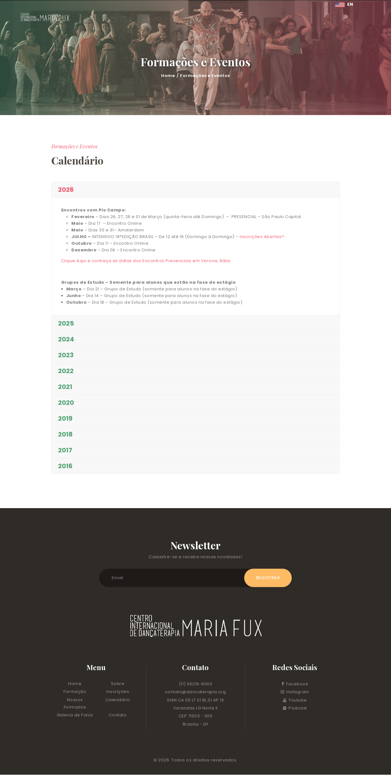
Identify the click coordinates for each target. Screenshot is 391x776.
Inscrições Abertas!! (262, 237)
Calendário (117, 701)
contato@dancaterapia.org (195, 693)
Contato (118, 716)
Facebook (295, 685)
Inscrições (117, 693)
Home (168, 76)
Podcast (295, 709)
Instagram (295, 693)
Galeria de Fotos (75, 716)
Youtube (295, 701)
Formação (74, 693)
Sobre (118, 685)
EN (344, 4)
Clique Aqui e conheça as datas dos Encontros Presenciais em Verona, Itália (146, 261)
